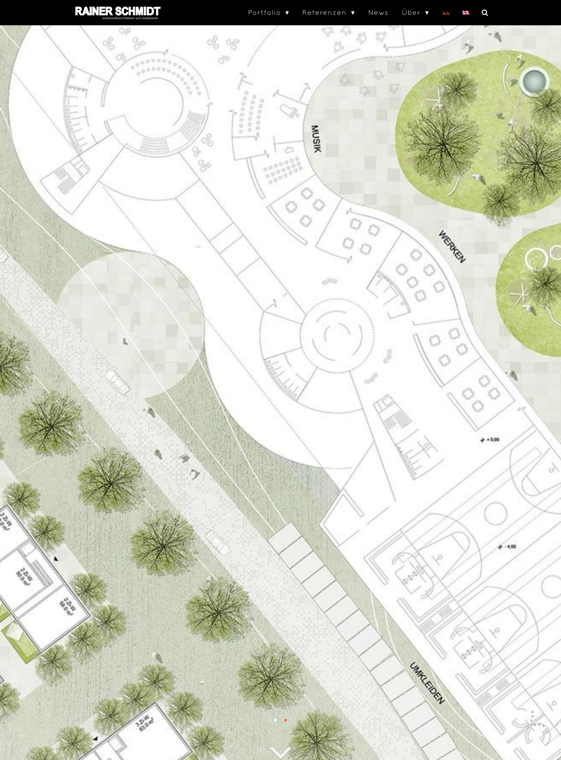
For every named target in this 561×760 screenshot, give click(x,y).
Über (411, 12)
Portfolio (264, 12)
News (378, 12)
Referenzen (324, 12)
